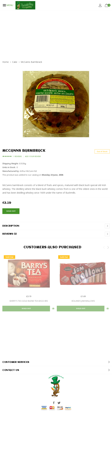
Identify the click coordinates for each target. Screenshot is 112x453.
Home (5, 61)
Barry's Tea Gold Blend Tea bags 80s (29, 300)
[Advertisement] (56, 34)
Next (108, 247)
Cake (14, 61)
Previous (104, 247)
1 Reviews (17, 156)
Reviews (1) (9, 234)
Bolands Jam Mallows (83, 300)
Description (10, 226)
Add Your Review (33, 156)
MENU (7, 5)
